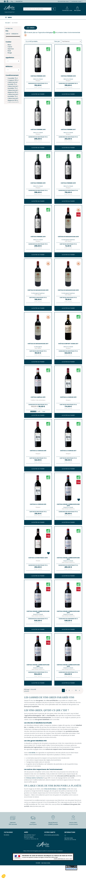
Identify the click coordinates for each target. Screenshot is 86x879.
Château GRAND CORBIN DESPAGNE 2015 (38, 612)
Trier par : (57, 41)
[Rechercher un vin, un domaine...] (37, 8)
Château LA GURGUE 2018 (38, 450)
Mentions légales (29, 837)
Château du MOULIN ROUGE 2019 (68, 236)
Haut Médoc (63, 789)
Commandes (48, 837)
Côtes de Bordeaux (50, 789)
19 (76, 690)
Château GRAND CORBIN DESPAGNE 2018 (68, 665)
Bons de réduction (49, 843)
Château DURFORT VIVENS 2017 (68, 343)
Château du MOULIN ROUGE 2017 (38, 343)
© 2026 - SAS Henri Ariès (43, 876)
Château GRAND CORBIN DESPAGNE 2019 (68, 505)
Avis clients (27, 852)
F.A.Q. (25, 845)
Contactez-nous (76, 1)
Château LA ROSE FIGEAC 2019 (38, 558)
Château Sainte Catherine (34, 778)
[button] (4, 876)
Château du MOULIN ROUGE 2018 (38, 290)
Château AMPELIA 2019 (38, 397)
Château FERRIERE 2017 (68, 129)
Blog (12, 1)
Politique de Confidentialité (32, 843)
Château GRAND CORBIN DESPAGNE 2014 (68, 558)
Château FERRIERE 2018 (37, 183)
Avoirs (46, 839)
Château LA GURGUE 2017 (68, 450)
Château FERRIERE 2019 (38, 236)
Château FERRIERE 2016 (38, 76)
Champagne (7, 837)
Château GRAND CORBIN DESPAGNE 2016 (38, 665)
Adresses (46, 841)
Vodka (6, 841)
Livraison (26, 847)
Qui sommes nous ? (64, 1)
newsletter (19, 1)
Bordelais (32, 753)
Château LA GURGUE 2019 (68, 397)
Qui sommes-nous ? (29, 835)
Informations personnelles (51, 835)
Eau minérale (7, 839)
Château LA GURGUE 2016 (38, 504)
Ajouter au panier (38, 94)
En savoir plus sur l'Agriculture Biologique (39, 32)
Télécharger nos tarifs (31, 849)
